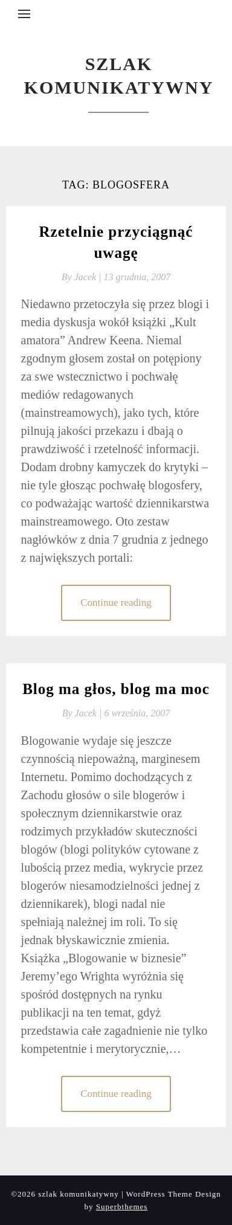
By (83, 277)
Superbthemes (122, 1206)
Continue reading (116, 602)
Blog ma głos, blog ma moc (116, 689)
